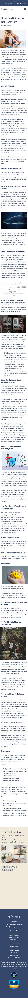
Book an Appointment (8, 3)
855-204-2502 (21, 3)
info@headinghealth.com (14, 927)
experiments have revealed (9, 494)
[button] (25, 9)
